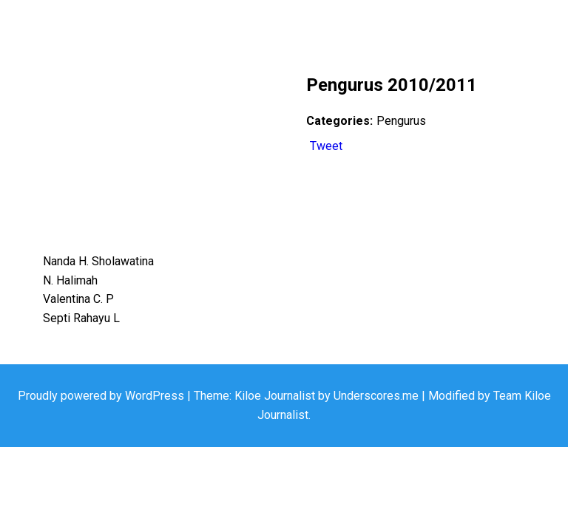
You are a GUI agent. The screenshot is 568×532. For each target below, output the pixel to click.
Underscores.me (376, 396)
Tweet (326, 146)
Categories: (339, 121)
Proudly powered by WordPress (102, 396)
